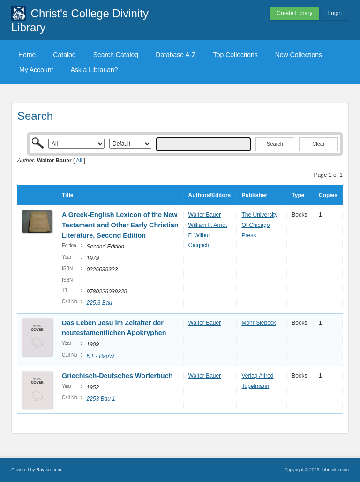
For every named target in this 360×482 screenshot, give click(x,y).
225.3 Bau (99, 302)
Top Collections (235, 54)
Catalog (64, 54)
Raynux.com (48, 469)
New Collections (298, 54)
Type (298, 195)
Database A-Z (176, 54)
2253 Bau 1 (100, 398)
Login (335, 13)
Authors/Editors (209, 195)
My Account (36, 69)
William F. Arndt (207, 225)
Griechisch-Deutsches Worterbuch (117, 376)
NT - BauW (100, 356)
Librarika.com (335, 469)
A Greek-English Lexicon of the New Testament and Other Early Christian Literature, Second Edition (120, 225)
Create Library (294, 13)
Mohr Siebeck (258, 323)
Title (67, 195)
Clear (318, 143)
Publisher (254, 195)
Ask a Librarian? (94, 69)
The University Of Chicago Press (259, 225)
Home (27, 54)
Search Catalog (116, 54)
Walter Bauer (204, 215)
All (79, 160)
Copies (328, 195)
